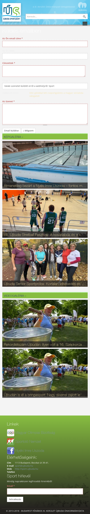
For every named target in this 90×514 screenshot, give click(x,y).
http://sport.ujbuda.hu (26, 468)
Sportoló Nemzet (28, 441)
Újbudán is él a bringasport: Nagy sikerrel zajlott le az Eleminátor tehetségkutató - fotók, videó (45, 395)
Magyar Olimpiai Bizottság (35, 432)
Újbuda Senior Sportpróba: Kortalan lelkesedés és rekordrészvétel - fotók (45, 284)
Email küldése (11, 130)
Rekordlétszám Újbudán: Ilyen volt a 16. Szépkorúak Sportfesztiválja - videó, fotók (45, 344)
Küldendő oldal (10, 92)
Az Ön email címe (12, 38)
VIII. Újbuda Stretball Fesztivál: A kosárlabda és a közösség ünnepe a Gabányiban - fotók (45, 235)
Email (11, 485)
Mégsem (28, 130)
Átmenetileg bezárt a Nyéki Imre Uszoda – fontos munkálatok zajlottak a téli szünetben (45, 186)
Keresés (87, 17)
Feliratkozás (15, 499)
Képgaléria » (13, 137)
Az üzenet (8, 101)
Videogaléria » (15, 295)
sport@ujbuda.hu (24, 465)
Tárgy (6, 80)
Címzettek (8, 63)
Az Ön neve (8, 50)
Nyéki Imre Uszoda (29, 450)
